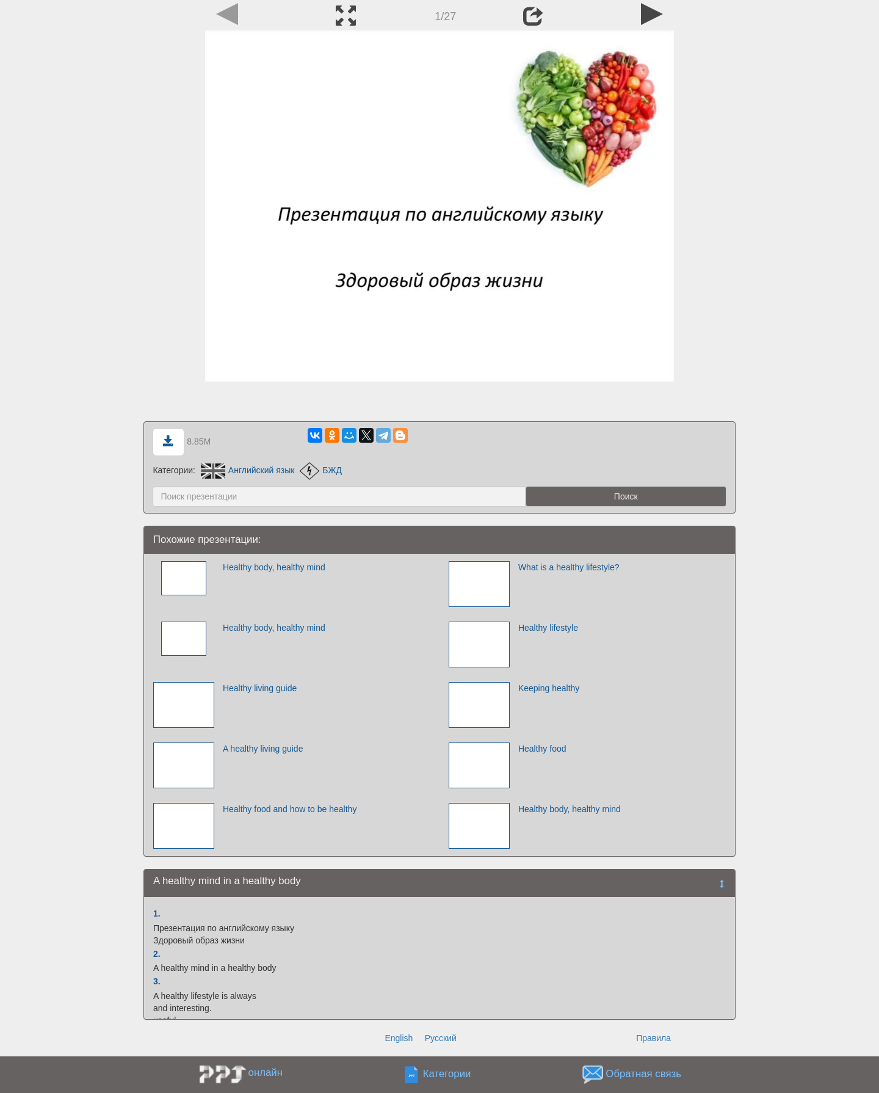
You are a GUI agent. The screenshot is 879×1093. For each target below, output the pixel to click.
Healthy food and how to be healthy (290, 809)
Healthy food (542, 748)
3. (157, 981)
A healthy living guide (263, 748)
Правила (653, 1038)
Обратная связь (643, 1074)
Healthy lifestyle (548, 628)
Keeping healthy (548, 688)
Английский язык (248, 470)
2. (157, 954)
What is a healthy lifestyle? (569, 567)
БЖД (321, 470)
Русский (441, 1038)
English (399, 1038)
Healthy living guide (260, 688)
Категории (447, 1074)
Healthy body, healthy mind (274, 567)
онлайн (265, 1072)
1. (157, 913)
